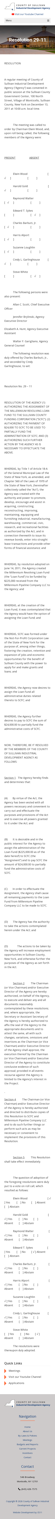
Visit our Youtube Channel (27, 14)
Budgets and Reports (27, 1444)
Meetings (14, 1370)
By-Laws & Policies (27, 1435)
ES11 (40, 1512)
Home (27, 1426)
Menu (27, 20)
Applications (16, 1383)
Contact (27, 1457)
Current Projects (27, 1448)
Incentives (27, 1453)
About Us (27, 1431)
